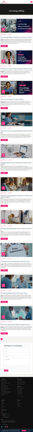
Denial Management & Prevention (6, 393)
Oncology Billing (3, 34)
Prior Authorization (3, 382)
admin (2, 133)
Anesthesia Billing (19, 394)
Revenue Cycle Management (5, 389)
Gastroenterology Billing (20, 388)
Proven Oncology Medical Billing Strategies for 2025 (15, 325)
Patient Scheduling (3, 381)
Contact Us (2, 408)
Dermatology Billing (20, 389)
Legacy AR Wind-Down (4, 394)
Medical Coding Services (4, 386)
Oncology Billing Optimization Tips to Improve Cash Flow (16, 229)
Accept (24, 430)
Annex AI (18, 405)
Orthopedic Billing (19, 392)
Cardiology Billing (19, 393)
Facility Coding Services (4, 387)
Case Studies (19, 403)
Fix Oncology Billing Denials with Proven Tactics (14, 293)
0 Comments (10, 34)
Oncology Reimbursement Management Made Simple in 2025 (16, 163)
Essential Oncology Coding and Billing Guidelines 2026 (16, 69)
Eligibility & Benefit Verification (5, 383)
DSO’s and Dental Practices (21, 383)
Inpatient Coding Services (4, 388)
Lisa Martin (2, 71)
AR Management (3, 390)
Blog (17, 402)
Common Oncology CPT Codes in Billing (12, 99)
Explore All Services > (20, 396)
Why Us (2, 404)
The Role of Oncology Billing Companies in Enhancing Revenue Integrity (16, 196)
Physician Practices (20, 381)
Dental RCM (2, 395)
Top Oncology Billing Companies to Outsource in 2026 (16, 37)
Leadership (2, 403)
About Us (2, 402)
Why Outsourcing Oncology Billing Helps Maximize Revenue (16, 131)
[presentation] (10, 367)
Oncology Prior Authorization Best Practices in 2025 (15, 262)
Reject (29, 430)
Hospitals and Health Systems (21, 382)
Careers (2, 405)
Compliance (19, 404)
